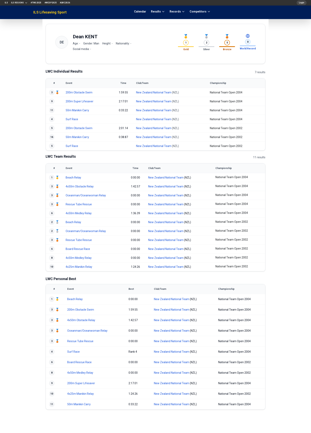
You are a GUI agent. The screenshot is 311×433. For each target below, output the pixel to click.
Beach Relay (73, 177)
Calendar (140, 11)
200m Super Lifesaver (79, 101)
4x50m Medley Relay (79, 213)
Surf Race (72, 119)
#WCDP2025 (51, 3)
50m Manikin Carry (77, 110)
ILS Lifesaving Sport (50, 12)
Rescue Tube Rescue (79, 204)
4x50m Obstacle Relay (80, 186)
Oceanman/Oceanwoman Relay (86, 195)
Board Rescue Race (78, 249)
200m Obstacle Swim (79, 92)
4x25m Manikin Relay (79, 266)
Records (177, 11)
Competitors (200, 11)
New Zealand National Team (153, 92)
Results (158, 11)
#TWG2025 (36, 3)
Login (301, 3)
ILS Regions (19, 2)
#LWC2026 (65, 3)
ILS (6, 3)
